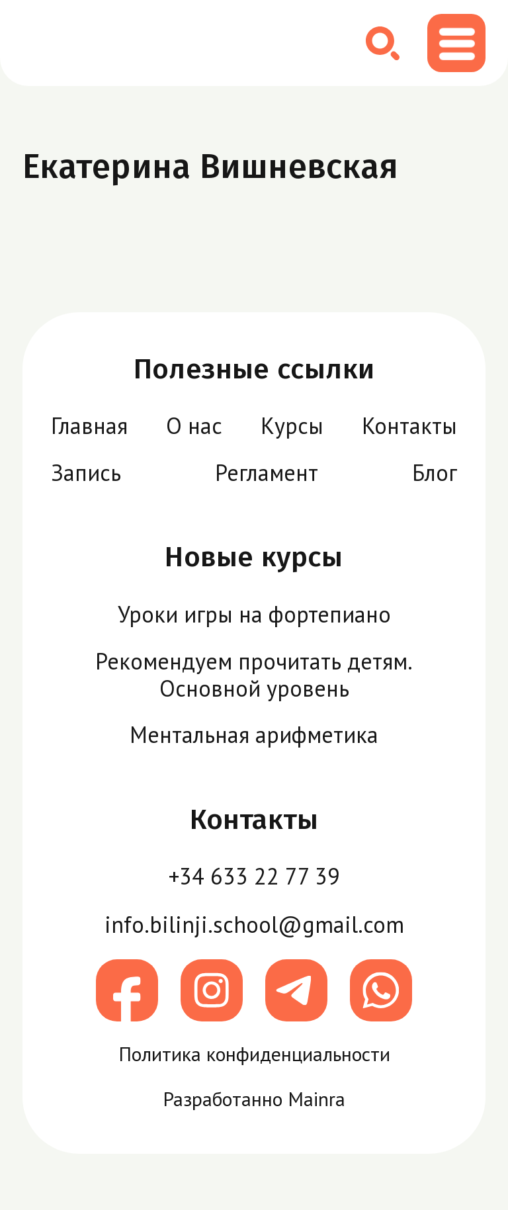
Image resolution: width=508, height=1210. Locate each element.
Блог (434, 472)
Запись (86, 472)
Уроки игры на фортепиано (254, 613)
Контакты (409, 425)
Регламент (266, 472)
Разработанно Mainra (254, 1099)
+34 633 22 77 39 (254, 876)
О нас (194, 425)
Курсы (292, 425)
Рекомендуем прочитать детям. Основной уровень (254, 674)
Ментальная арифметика (254, 734)
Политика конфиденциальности (254, 1054)
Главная (89, 425)
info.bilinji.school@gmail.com (254, 924)
